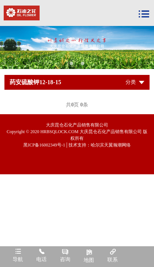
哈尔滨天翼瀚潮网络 (111, 145)
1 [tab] (71, 63)
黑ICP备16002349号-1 (44, 145)
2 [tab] (82, 63)
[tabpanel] (77, 47)
